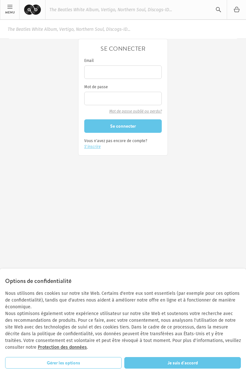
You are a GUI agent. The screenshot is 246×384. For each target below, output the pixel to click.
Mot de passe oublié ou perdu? (135, 111)
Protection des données (62, 347)
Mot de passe (96, 87)
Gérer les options (63, 363)
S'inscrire (92, 146)
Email (89, 60)
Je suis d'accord (183, 363)
